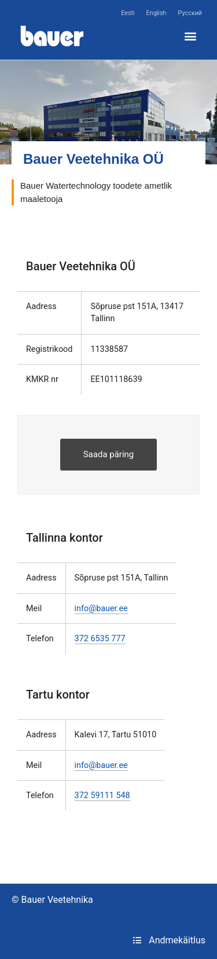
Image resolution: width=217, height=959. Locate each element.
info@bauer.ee (101, 608)
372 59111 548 (102, 795)
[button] (190, 36)
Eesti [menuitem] (127, 13)
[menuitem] (127, 13)
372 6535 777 (100, 639)
